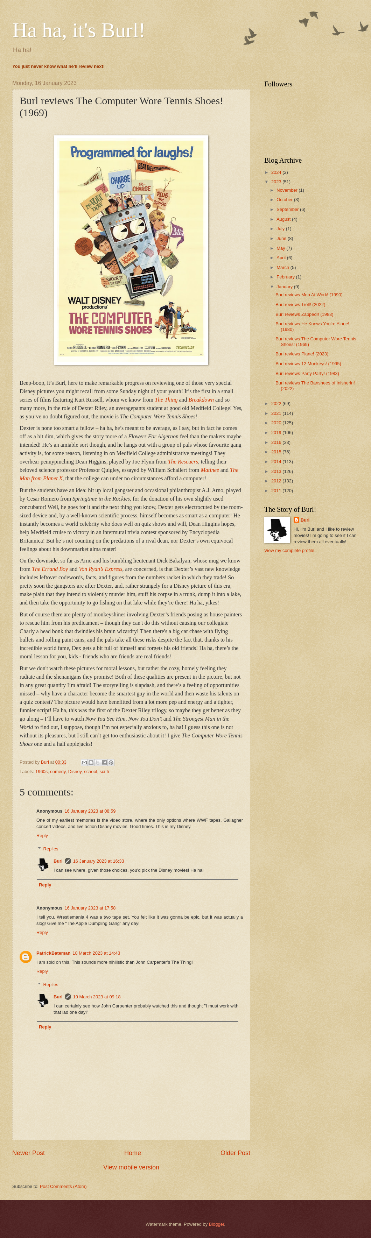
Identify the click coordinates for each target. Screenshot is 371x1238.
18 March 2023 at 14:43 (96, 953)
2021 (276, 413)
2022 (276, 403)
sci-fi (104, 771)
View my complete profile (289, 550)
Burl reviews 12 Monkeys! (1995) (308, 363)
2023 (276, 181)
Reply (42, 835)
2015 (276, 451)
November (287, 190)
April (281, 257)
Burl (58, 861)
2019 (276, 432)
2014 (276, 461)
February (286, 277)
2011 (276, 490)
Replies (50, 848)
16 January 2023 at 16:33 (98, 861)
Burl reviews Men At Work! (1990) (309, 294)
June (282, 238)
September (288, 209)
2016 (276, 442)
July (281, 228)
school (90, 771)
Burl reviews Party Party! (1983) (307, 373)
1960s (41, 771)
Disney (75, 771)
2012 (276, 480)
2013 (276, 471)
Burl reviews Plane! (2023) (301, 353)
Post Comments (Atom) (63, 1186)
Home (132, 1152)
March (283, 267)
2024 (276, 172)
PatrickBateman (53, 953)
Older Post (235, 1152)
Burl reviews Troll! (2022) (300, 304)
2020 (276, 422)
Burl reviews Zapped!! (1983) (304, 314)
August (284, 219)
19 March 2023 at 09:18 (97, 996)
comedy (57, 771)
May (281, 248)
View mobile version (131, 1167)
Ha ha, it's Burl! (79, 30)
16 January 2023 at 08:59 (89, 811)
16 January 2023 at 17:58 (89, 908)
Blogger (216, 1224)
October (285, 199)
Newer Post (28, 1152)
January (285, 286)
